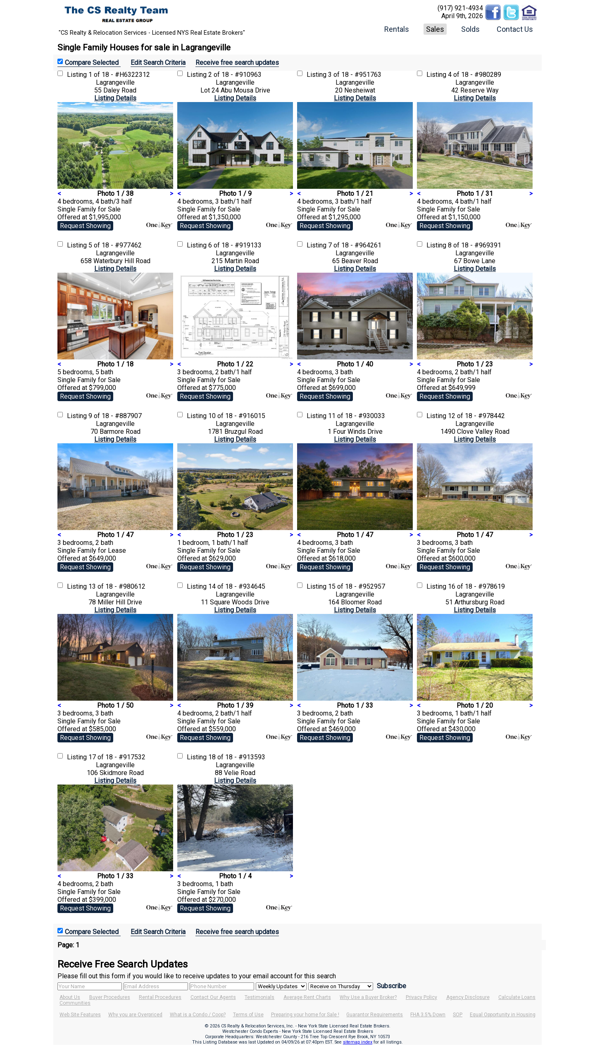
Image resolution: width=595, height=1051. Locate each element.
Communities (75, 1003)
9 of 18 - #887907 (115, 416)
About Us (70, 997)
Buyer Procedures (109, 997)
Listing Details (115, 98)
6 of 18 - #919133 (235, 245)
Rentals (396, 29)
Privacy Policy (421, 997)
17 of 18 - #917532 (116, 757)
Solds (470, 29)
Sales (435, 29)
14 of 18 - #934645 (236, 586)
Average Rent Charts (307, 997)
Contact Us (515, 29)
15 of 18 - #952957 (356, 586)
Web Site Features (80, 1015)
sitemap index (357, 1042)
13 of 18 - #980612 (116, 586)
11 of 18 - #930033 (356, 416)
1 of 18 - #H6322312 (119, 74)
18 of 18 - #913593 (236, 757)
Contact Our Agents (213, 997)
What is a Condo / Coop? (198, 1015)
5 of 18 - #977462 (115, 245)
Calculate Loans (517, 997)
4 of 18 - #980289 (474, 74)
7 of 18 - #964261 (354, 245)
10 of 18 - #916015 (236, 416)
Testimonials (259, 997)
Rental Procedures (160, 997)
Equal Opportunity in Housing (503, 1015)
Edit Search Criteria (158, 63)
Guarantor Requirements (374, 1015)
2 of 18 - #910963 (235, 74)
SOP (457, 1015)
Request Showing (85, 226)
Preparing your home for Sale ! (305, 1015)
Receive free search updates (237, 63)
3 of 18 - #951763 (354, 74)
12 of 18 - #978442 (476, 416)
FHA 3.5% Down (427, 1015)
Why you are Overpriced (135, 1015)
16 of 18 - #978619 (476, 586)
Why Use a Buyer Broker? (368, 997)
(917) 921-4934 (460, 8)
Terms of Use (248, 1015)
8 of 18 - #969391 (474, 245)
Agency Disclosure (468, 997)
